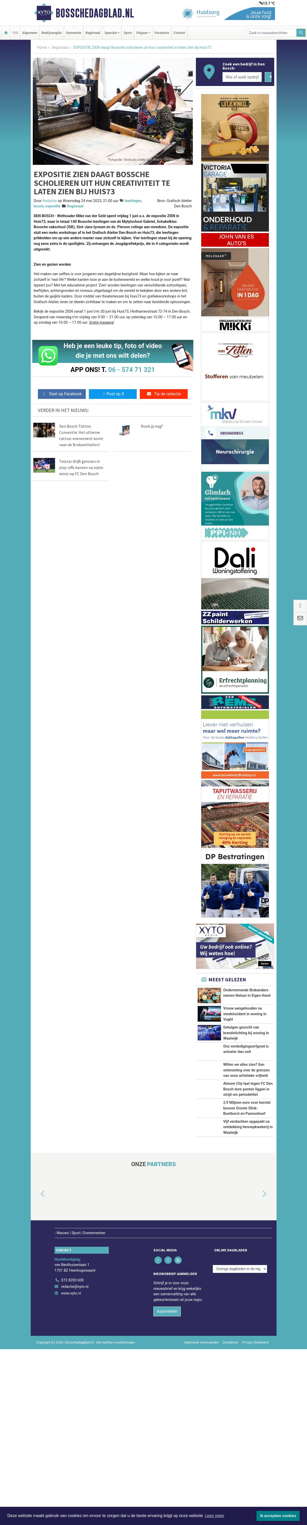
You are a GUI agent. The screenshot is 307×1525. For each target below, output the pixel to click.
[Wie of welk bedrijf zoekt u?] (242, 77)
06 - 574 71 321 (131, 369)
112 (15, 33)
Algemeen (29, 33)
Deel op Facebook (62, 393)
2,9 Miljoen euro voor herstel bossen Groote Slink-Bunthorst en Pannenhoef (247, 1234)
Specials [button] (110, 33)
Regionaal (93, 33)
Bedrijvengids (51, 33)
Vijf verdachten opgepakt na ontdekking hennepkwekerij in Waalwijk (248, 1292)
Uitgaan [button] (141, 33)
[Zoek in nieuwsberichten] (272, 33)
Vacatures (161, 33)
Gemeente (73, 33)
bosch (39, 206)
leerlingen (133, 201)
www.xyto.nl (71, 1469)
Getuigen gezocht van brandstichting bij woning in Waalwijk (246, 1068)
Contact (179, 33)
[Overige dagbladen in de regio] (240, 1445)
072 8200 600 (72, 1456)
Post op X (112, 393)
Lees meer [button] (214, 1515)
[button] (37, 1376)
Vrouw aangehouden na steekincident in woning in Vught (245, 1031)
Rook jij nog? (152, 426)
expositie (52, 206)
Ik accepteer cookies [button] (278, 1516)
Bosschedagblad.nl (95, 13)
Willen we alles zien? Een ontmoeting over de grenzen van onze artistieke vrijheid (246, 1129)
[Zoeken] (301, 33)
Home (42, 47)
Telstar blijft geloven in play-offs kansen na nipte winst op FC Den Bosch (81, 467)
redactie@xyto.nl (75, 1462)
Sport (128, 33)
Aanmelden (167, 1487)
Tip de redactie (163, 393)
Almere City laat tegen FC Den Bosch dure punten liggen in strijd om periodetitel (248, 1182)
